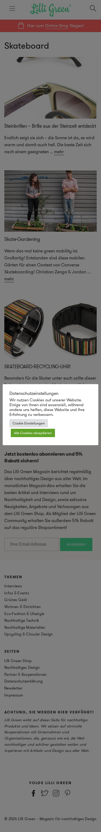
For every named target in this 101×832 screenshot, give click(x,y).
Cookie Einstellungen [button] (29, 423)
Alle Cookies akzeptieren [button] (33, 432)
